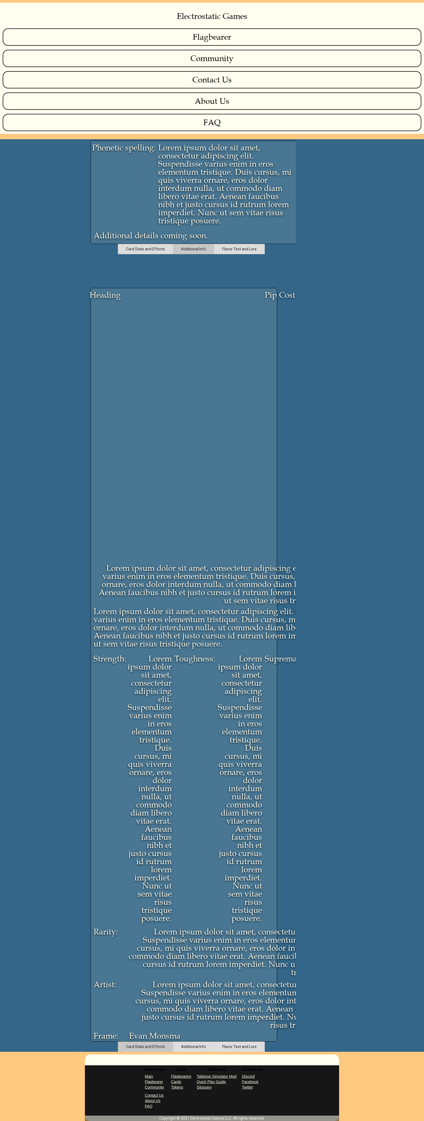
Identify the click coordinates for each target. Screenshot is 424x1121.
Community (212, 58)
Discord (248, 1076)
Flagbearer (212, 37)
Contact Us (212, 80)
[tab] (145, 249)
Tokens (177, 1087)
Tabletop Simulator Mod (216, 1076)
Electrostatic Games (212, 16)
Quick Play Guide (211, 1082)
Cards (176, 1082)
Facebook (250, 1082)
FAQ (212, 122)
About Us (212, 101)
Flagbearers (181, 1076)
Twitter (247, 1087)
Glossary (204, 1087)
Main (149, 1076)
